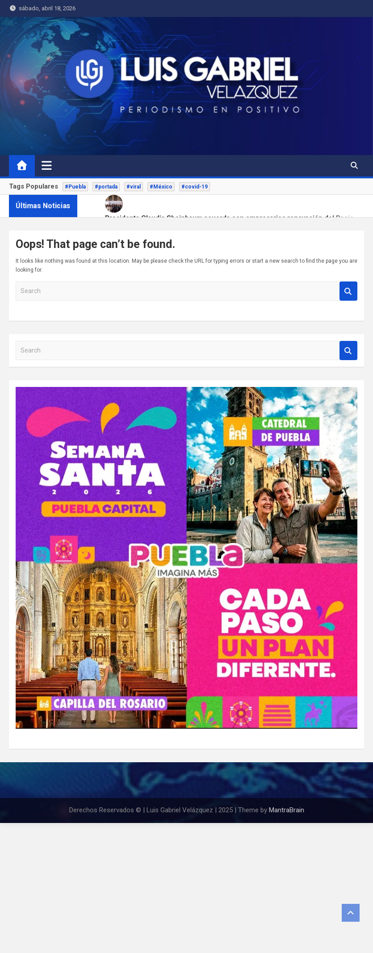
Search (348, 291)
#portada (106, 187)
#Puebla (75, 187)
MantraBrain (286, 810)
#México (161, 187)
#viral (133, 187)
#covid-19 (194, 187)
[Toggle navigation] (47, 165)
